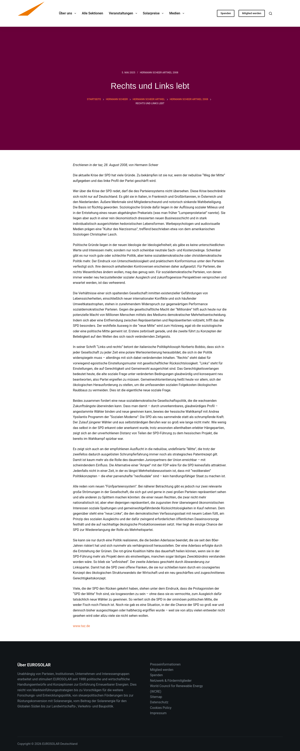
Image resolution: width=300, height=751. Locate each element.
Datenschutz (159, 702)
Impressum (158, 713)
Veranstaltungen (124, 13)
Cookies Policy (160, 708)
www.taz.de (81, 626)
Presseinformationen (165, 664)
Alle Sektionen (92, 13)
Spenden (225, 13)
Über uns (68, 13)
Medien (177, 13)
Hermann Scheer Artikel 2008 (159, 72)
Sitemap (156, 697)
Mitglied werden (251, 13)
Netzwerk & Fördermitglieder (171, 681)
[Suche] (270, 13)
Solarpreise (154, 13)
